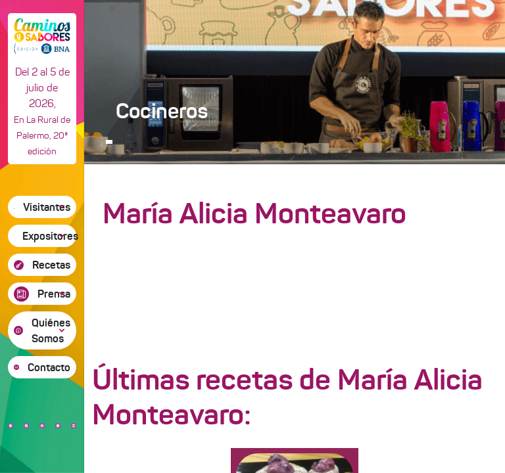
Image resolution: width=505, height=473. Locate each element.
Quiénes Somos (51, 330)
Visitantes (46, 207)
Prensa (53, 293)
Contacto (49, 367)
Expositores (49, 235)
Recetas (51, 264)
